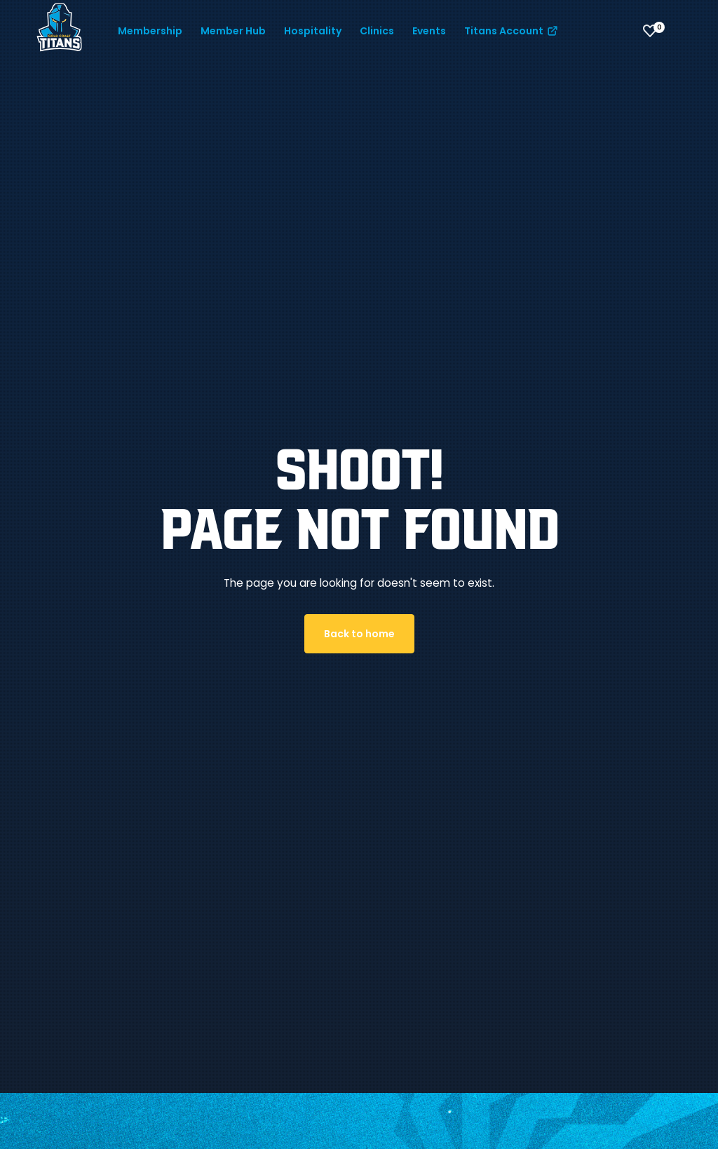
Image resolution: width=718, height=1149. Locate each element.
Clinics (377, 31)
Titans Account (512, 31)
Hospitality (312, 31)
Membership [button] (150, 31)
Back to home (359, 634)
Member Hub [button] (233, 31)
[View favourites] (650, 31)
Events (429, 31)
